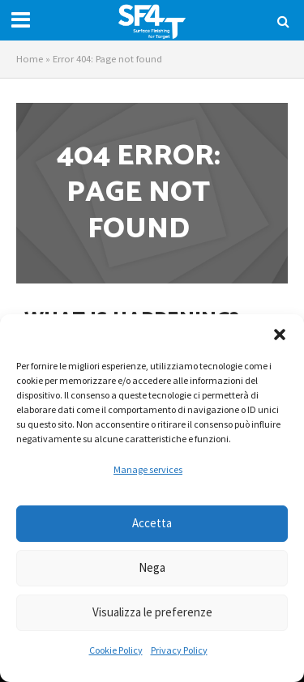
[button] (280, 334)
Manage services (147, 469)
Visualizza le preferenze (152, 612)
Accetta (152, 523)
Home (29, 59)
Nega (152, 567)
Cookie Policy (116, 650)
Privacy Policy (179, 650)
